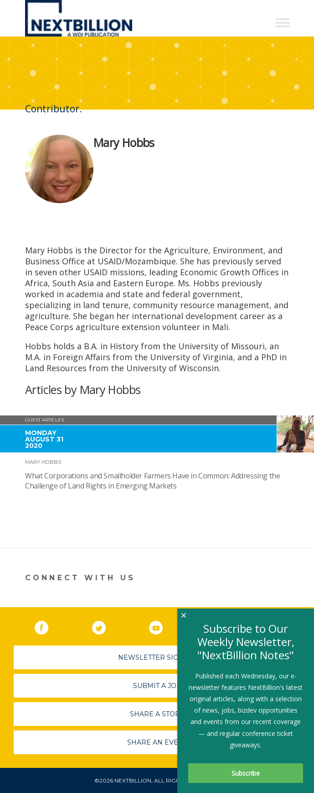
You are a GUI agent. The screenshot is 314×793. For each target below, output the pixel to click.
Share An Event (157, 742)
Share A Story (157, 714)
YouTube (162, 626)
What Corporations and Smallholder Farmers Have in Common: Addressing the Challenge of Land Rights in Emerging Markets (152, 481)
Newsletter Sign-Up (157, 657)
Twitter (105, 626)
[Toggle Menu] (282, 22)
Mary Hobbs (43, 462)
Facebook (47, 626)
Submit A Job (157, 686)
